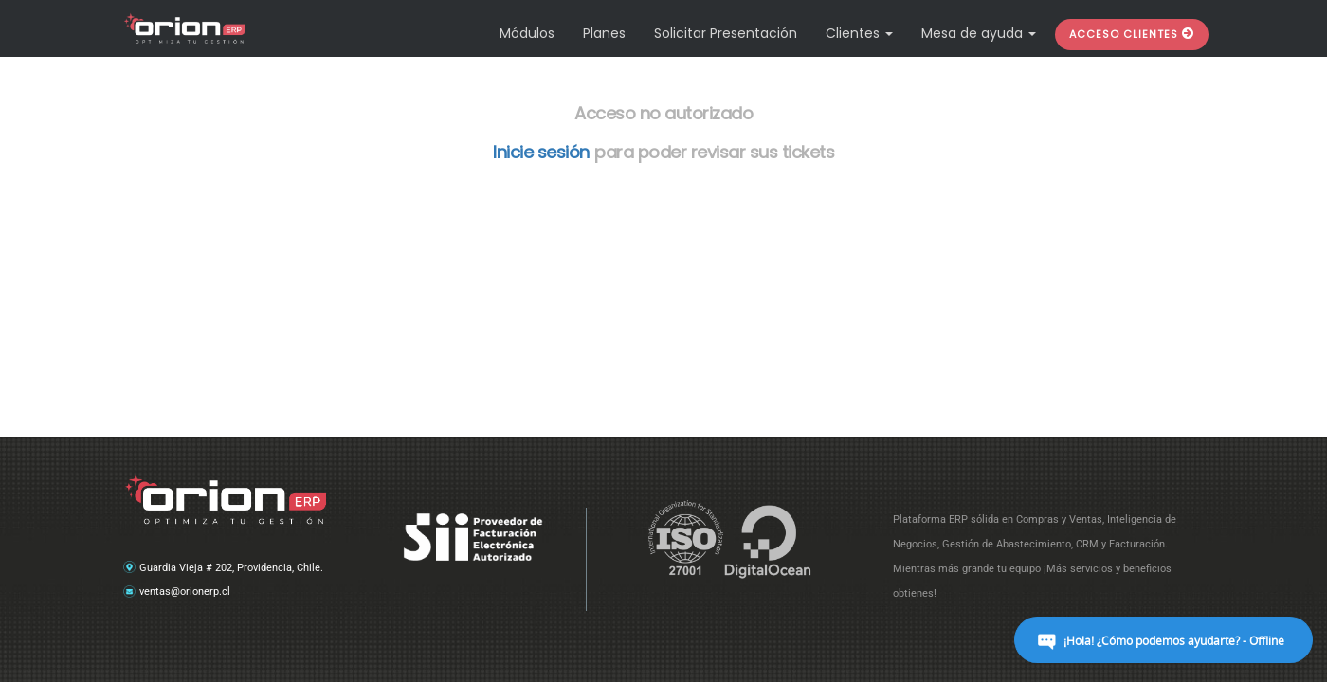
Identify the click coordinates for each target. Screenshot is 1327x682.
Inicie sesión (541, 152)
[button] (1132, 34)
